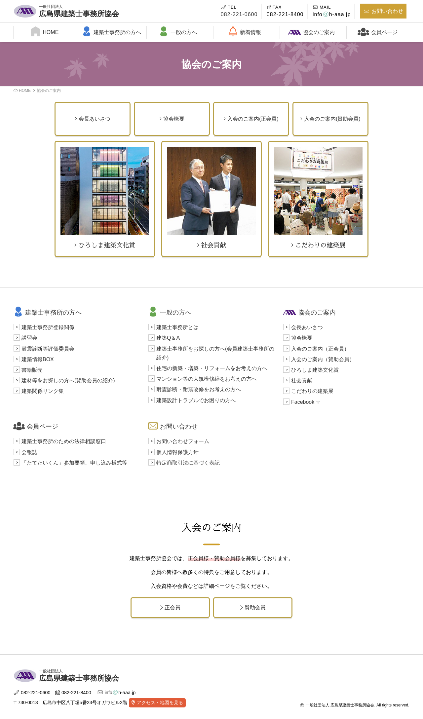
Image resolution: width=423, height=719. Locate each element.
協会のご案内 (311, 31)
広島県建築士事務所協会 (79, 10)
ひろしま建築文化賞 (104, 197)
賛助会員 (253, 607)
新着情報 (244, 31)
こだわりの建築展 (318, 197)
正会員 (170, 607)
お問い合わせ (383, 11)
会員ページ (378, 31)
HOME (44, 31)
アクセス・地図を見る (160, 702)
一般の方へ (178, 31)
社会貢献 (211, 197)
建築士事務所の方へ (111, 31)
